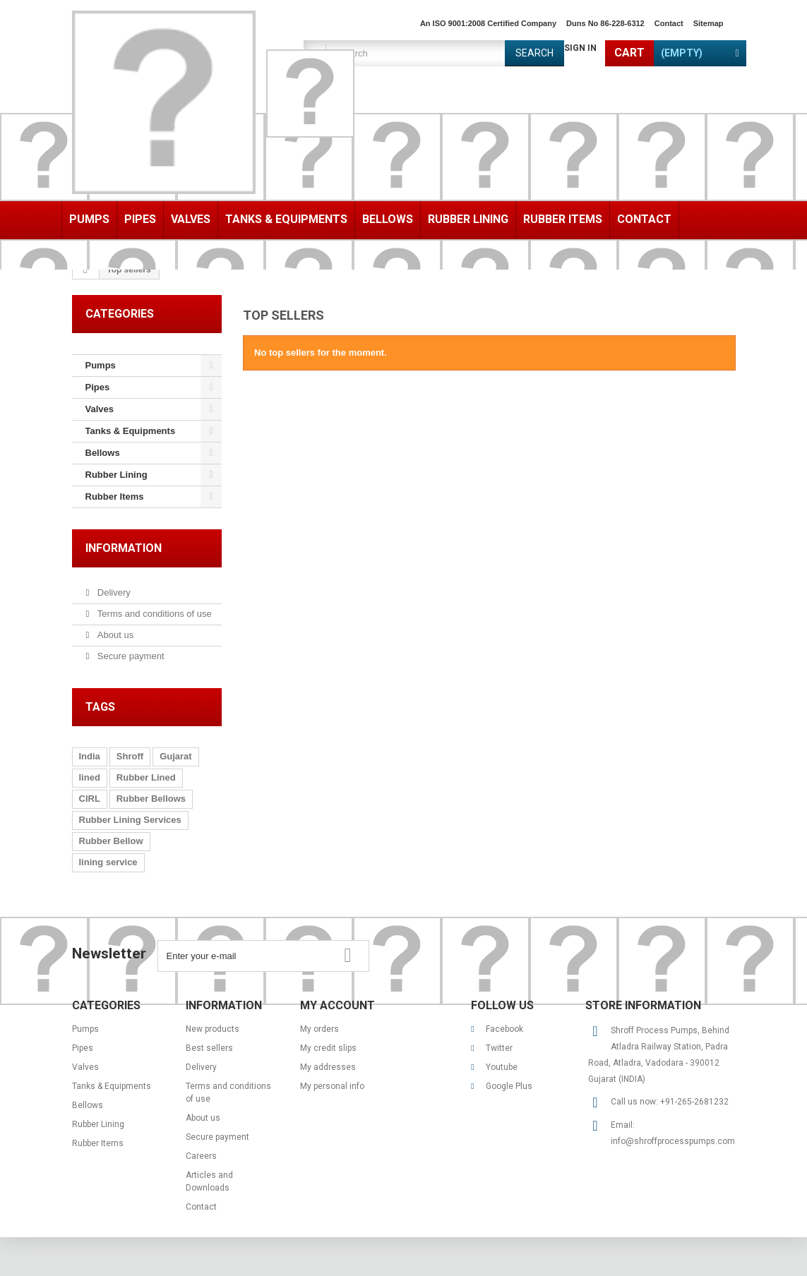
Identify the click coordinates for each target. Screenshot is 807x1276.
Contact (644, 219)
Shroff (129, 756)
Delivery (113, 592)
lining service (108, 862)
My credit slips (328, 1048)
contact (668, 23)
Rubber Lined (146, 777)
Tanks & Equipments (286, 219)
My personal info (332, 1086)
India (89, 756)
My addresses (328, 1067)
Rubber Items (562, 219)
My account (337, 1005)
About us (114, 635)
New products (212, 1029)
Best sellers (209, 1048)
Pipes (140, 219)
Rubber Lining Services (130, 819)
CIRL (89, 798)
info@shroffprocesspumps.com (673, 1141)
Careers (201, 1156)
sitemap (708, 23)
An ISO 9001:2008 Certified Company (488, 23)
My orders (319, 1029)
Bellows (387, 219)
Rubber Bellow (111, 841)
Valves (190, 219)
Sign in (580, 48)
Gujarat (176, 756)
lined (89, 777)
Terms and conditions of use (153, 613)
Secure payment (129, 656)
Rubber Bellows (151, 798)
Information (123, 548)
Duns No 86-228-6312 (605, 23)
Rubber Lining (468, 219)
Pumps (89, 219)
